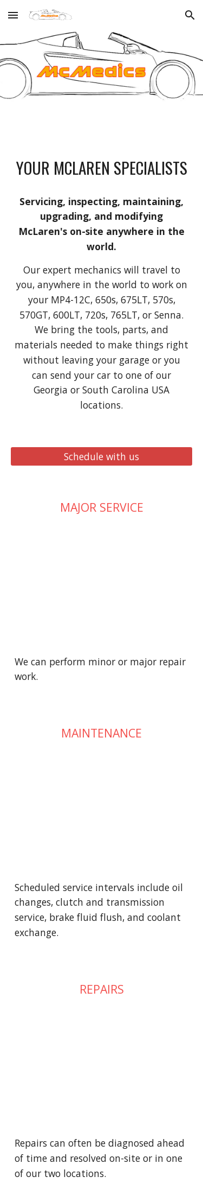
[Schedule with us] (102, 456)
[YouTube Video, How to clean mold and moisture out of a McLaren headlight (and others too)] (101, 1066)
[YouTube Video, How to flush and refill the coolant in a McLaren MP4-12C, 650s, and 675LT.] (101, 810)
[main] (101, 168)
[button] (13, 15)
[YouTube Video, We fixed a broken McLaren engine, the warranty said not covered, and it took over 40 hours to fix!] (101, 584)
